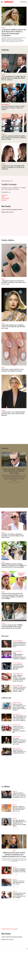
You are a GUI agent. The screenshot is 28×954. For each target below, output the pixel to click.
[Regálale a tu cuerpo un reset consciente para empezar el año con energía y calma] (6, 688)
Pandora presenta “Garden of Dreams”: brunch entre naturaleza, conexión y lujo (19, 729)
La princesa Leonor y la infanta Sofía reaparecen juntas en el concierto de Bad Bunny (12, 167)
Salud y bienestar (17, 640)
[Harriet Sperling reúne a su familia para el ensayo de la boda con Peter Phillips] (6, 894)
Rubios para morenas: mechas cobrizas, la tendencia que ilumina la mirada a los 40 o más (14, 854)
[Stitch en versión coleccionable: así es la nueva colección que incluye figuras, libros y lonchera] (6, 705)
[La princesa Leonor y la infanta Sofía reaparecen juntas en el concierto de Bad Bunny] (14, 152)
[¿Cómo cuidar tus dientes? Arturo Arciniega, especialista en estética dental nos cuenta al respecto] (6, 677)
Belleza (3, 279)
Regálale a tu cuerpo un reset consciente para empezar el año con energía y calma (19, 689)
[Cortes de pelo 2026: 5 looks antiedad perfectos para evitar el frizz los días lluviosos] (14, 391)
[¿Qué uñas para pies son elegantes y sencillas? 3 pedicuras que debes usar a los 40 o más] (14, 260)
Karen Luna (17, 482)
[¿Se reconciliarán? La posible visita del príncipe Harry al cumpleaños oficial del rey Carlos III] (14, 63)
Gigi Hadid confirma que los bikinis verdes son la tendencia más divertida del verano (13, 326)
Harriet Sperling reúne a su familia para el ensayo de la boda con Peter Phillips (19, 895)
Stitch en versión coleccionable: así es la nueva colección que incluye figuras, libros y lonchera (19, 707)
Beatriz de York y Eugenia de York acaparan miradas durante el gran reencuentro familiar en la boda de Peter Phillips (12, 596)
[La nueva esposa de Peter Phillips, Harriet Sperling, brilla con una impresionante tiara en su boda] (14, 611)
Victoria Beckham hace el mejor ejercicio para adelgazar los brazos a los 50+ (19, 644)
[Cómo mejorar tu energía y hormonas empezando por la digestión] (6, 666)
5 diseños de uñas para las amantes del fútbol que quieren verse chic (19, 870)
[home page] (9, 2)
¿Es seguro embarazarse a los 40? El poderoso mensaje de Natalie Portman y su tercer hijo (19, 741)
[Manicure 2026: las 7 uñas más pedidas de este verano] (6, 882)
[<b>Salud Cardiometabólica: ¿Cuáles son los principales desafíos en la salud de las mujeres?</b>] (6, 654)
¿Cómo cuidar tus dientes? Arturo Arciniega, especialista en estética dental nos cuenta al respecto (19, 678)
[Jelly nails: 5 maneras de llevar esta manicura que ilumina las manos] (14, 349)
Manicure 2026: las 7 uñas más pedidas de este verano (18, 882)
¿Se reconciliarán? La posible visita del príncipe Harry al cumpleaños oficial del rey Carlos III (13, 78)
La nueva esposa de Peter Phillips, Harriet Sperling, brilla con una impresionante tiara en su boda (12, 626)
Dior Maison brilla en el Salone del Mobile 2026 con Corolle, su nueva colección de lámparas (19, 718)
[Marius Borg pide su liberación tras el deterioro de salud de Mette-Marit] (14, 459)
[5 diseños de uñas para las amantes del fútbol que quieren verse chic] (6, 870)
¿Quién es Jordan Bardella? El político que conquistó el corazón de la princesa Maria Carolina (13, 137)
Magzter (4, 200)
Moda (2, 323)
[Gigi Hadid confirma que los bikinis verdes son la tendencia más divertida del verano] (14, 304)
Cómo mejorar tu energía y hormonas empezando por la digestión (18, 667)
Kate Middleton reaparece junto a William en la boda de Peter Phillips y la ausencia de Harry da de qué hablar (13, 565)
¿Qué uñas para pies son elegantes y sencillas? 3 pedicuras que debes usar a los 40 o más (13, 282)
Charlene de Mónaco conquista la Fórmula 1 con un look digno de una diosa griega (12, 535)
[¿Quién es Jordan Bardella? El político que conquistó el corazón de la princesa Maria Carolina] (14, 122)
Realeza (3, 27)
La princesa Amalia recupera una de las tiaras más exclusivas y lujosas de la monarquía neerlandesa (13, 32)
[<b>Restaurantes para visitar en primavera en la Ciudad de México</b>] (6, 751)
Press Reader (5, 198)
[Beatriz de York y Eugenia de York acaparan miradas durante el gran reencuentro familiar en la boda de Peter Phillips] (14, 580)
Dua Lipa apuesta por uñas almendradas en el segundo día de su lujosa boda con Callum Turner (19, 823)
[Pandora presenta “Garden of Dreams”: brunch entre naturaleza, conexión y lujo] (6, 728)
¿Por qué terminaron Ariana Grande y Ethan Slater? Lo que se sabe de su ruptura (13, 107)
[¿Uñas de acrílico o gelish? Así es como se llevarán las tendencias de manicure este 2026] (6, 794)
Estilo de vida (16, 702)
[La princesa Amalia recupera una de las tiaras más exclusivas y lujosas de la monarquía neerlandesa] (14, 16)
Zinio (3, 197)
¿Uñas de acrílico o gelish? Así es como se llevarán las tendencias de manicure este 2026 (19, 795)
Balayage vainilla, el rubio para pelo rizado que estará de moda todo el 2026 (19, 809)
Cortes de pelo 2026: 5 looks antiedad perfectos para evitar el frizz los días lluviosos (13, 413)
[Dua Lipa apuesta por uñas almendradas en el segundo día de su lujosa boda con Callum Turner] (6, 821)
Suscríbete (23, 2)
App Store (4, 195)
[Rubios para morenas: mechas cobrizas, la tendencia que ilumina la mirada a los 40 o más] (14, 841)
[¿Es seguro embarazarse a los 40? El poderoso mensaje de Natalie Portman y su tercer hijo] (6, 740)
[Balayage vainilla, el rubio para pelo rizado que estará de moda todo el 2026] (6, 808)
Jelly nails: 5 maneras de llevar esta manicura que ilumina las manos (12, 370)
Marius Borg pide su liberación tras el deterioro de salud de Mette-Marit (14, 471)
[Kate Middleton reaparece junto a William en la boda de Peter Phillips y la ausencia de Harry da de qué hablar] (14, 550)
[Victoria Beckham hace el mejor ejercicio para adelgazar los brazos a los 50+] (6, 644)
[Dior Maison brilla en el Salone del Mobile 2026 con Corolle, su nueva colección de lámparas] (6, 717)
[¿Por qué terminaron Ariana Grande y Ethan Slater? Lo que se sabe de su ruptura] (14, 93)
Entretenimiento (5, 104)
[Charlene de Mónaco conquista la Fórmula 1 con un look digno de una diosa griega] (14, 520)
